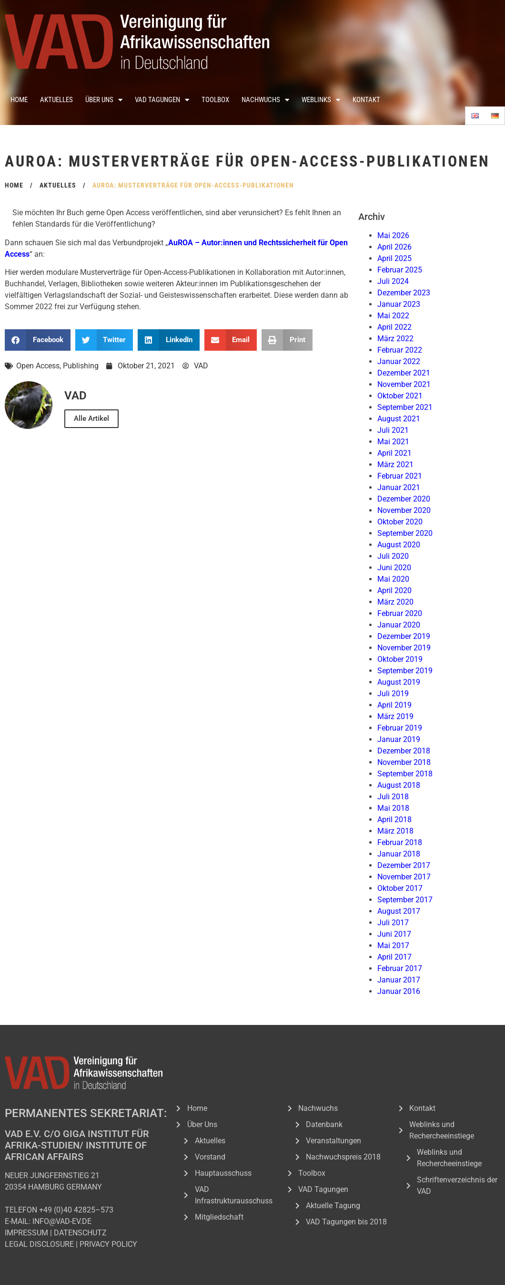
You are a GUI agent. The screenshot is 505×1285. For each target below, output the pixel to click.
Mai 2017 (393, 945)
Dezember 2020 (403, 498)
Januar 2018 (398, 853)
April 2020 (394, 590)
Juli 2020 (393, 556)
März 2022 (395, 338)
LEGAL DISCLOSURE (39, 1244)
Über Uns (103, 100)
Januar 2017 (398, 979)
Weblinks (321, 100)
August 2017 (398, 911)
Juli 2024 (393, 281)
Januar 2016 (398, 991)
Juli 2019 (393, 693)
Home (19, 99)
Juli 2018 (393, 796)
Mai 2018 (393, 808)
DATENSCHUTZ (80, 1232)
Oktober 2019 (400, 659)
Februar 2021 (399, 476)
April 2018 (394, 819)
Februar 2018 (399, 842)
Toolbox (215, 99)
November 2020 (404, 510)
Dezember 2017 (403, 865)
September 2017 (405, 899)
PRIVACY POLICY (108, 1244)
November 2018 (404, 762)
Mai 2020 (393, 579)
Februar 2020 (399, 613)
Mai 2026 (393, 235)
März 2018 (395, 831)
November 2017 (404, 876)
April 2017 (394, 956)
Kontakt (366, 99)
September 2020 (405, 533)
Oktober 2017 (400, 888)
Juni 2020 (394, 567)
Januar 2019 (398, 739)
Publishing (81, 365)
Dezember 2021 (403, 372)
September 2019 (405, 670)
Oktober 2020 (400, 521)
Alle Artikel (91, 418)
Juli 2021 (393, 430)
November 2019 (404, 647)
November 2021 (404, 384)
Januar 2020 (398, 624)
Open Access (38, 365)
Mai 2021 (393, 441)
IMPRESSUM (26, 1232)
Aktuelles (56, 99)
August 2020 (398, 544)
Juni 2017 (394, 934)
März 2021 (395, 464)
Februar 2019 (399, 727)
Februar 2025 (399, 269)
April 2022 (394, 327)
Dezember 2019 (403, 636)
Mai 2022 (393, 315)
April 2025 (394, 258)
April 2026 (394, 246)
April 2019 (394, 705)
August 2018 (398, 785)
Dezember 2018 (403, 750)
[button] (38, 340)
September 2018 (405, 773)
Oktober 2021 (400, 395)
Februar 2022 (399, 350)
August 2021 (398, 418)
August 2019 (398, 682)
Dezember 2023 (403, 292)
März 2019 (395, 716)
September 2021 (405, 407)
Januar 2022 (398, 361)
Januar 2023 (398, 304)
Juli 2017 (393, 922)
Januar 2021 (398, 487)
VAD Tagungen (162, 100)
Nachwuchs (265, 100)
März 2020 (395, 601)
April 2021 (394, 453)
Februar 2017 (399, 968)
